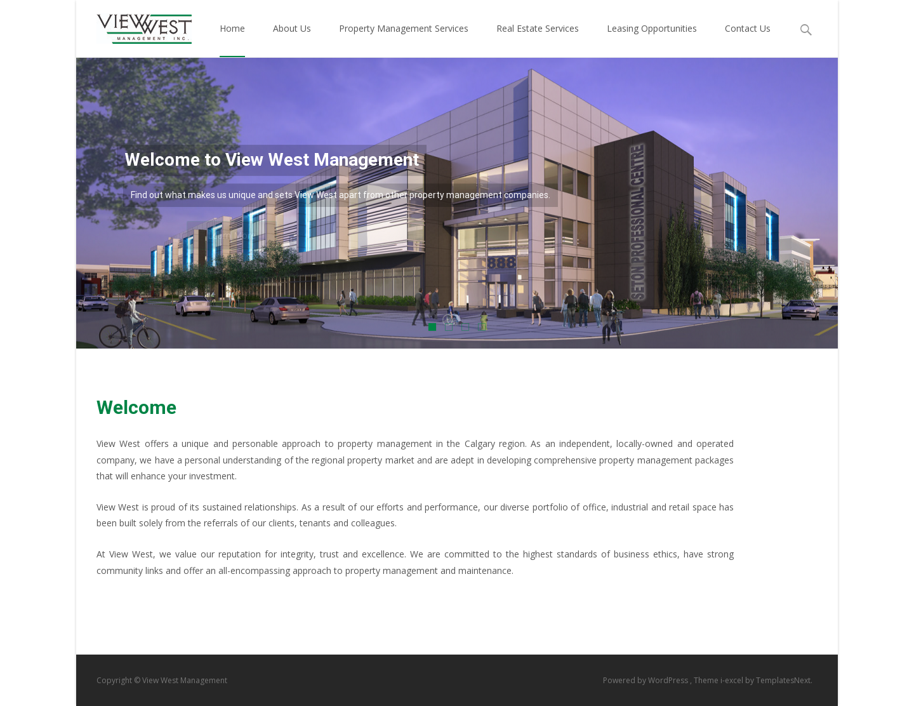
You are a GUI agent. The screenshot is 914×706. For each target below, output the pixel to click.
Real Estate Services (537, 39)
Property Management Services (403, 39)
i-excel (732, 680)
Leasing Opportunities (652, 39)
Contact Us (748, 39)
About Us (292, 39)
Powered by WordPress (646, 680)
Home (232, 39)
